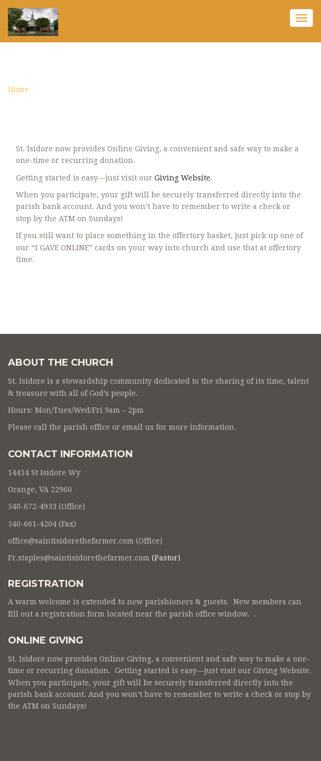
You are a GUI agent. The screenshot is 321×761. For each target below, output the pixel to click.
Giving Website (182, 178)
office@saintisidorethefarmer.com (71, 541)
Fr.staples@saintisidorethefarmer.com (79, 558)
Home (18, 89)
